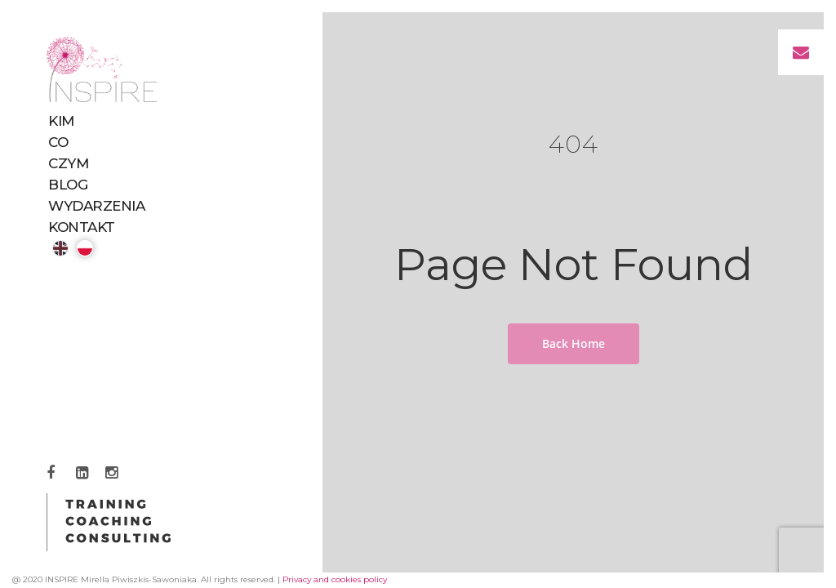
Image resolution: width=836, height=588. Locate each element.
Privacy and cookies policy (334, 579)
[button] (801, 52)
